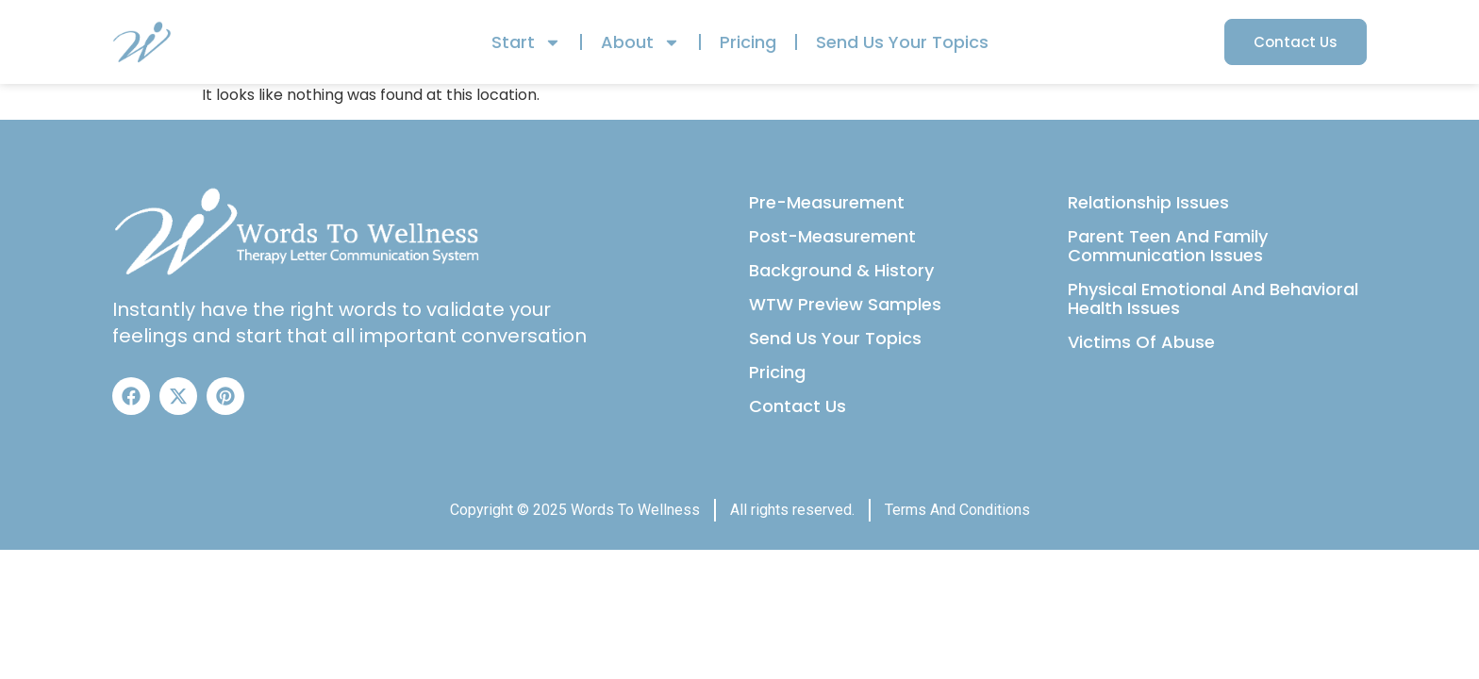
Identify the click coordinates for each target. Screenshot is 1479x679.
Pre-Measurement (827, 202)
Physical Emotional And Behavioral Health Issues (1213, 298)
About (640, 42)
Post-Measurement (832, 236)
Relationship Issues (1148, 202)
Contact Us (797, 406)
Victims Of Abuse (1141, 342)
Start (526, 42)
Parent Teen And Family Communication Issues (1168, 245)
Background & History (841, 270)
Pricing (748, 42)
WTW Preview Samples (845, 304)
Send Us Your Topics (902, 42)
